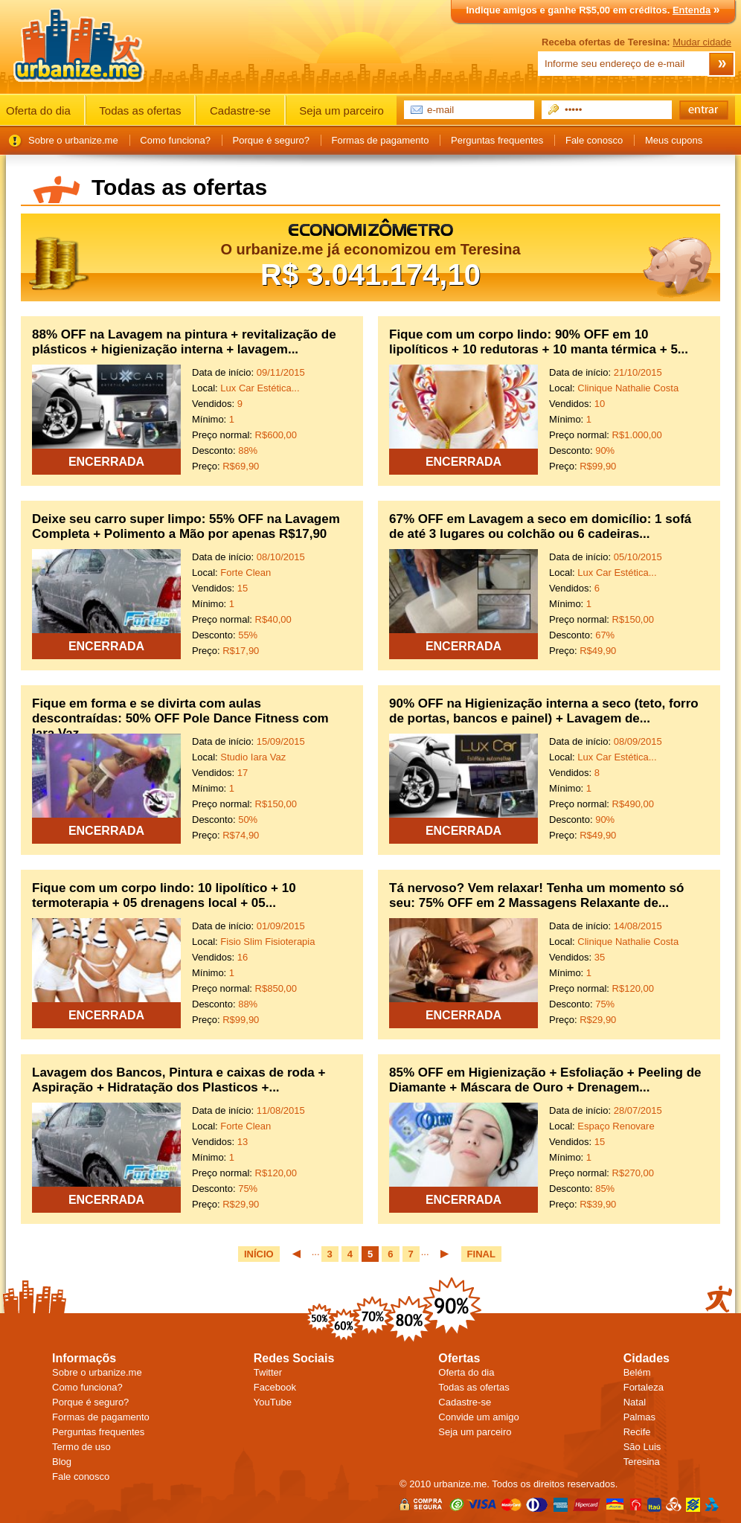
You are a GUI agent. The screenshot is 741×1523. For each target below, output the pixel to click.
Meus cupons (673, 140)
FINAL (481, 1254)
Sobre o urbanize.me (73, 140)
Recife (637, 1431)
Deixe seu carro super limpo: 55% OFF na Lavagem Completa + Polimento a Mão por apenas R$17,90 (186, 526)
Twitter (268, 1372)
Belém (637, 1372)
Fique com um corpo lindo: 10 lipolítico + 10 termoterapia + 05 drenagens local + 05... (164, 895)
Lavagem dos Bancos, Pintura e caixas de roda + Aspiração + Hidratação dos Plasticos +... (178, 1079)
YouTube (273, 1402)
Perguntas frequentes (497, 140)
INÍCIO (259, 1254)
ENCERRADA (106, 461)
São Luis (642, 1446)
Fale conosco (594, 140)
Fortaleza (643, 1387)
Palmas (639, 1417)
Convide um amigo (478, 1417)
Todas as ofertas (140, 110)
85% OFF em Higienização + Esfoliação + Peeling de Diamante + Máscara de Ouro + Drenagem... (545, 1079)
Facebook (275, 1387)
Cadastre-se (240, 110)
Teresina (641, 1461)
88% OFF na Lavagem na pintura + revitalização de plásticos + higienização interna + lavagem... (184, 341)
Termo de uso (81, 1446)
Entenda (691, 10)
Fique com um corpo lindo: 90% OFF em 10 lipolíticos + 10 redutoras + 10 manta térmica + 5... (538, 341)
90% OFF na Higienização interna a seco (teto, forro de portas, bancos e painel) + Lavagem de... (544, 710)
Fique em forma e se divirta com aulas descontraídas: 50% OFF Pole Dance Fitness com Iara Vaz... (180, 718)
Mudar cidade (702, 42)
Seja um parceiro (341, 110)
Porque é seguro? (271, 140)
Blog (61, 1461)
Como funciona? (175, 140)
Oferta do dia (38, 110)
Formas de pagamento (380, 140)
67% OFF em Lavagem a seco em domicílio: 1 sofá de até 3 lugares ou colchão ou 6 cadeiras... (540, 526)
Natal (634, 1402)
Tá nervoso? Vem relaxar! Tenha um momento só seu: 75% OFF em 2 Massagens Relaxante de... (536, 895)
